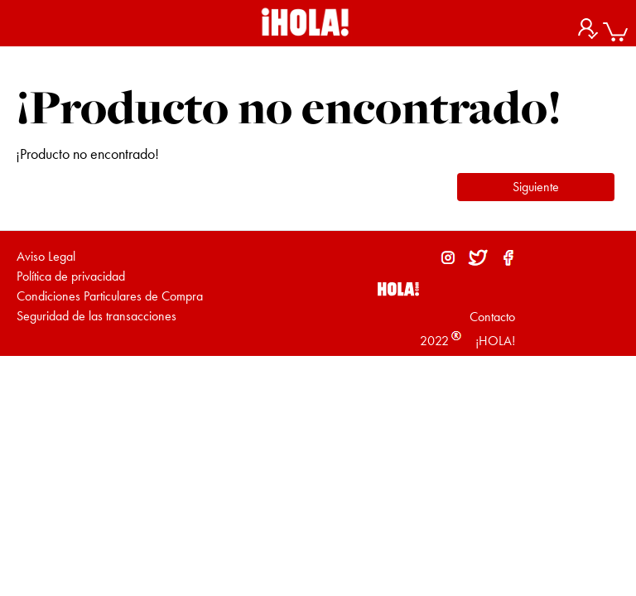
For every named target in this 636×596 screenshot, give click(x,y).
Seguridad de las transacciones (96, 315)
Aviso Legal (46, 256)
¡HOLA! (493, 340)
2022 (434, 340)
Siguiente (536, 186)
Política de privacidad (71, 276)
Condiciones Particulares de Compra (110, 296)
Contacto (492, 316)
